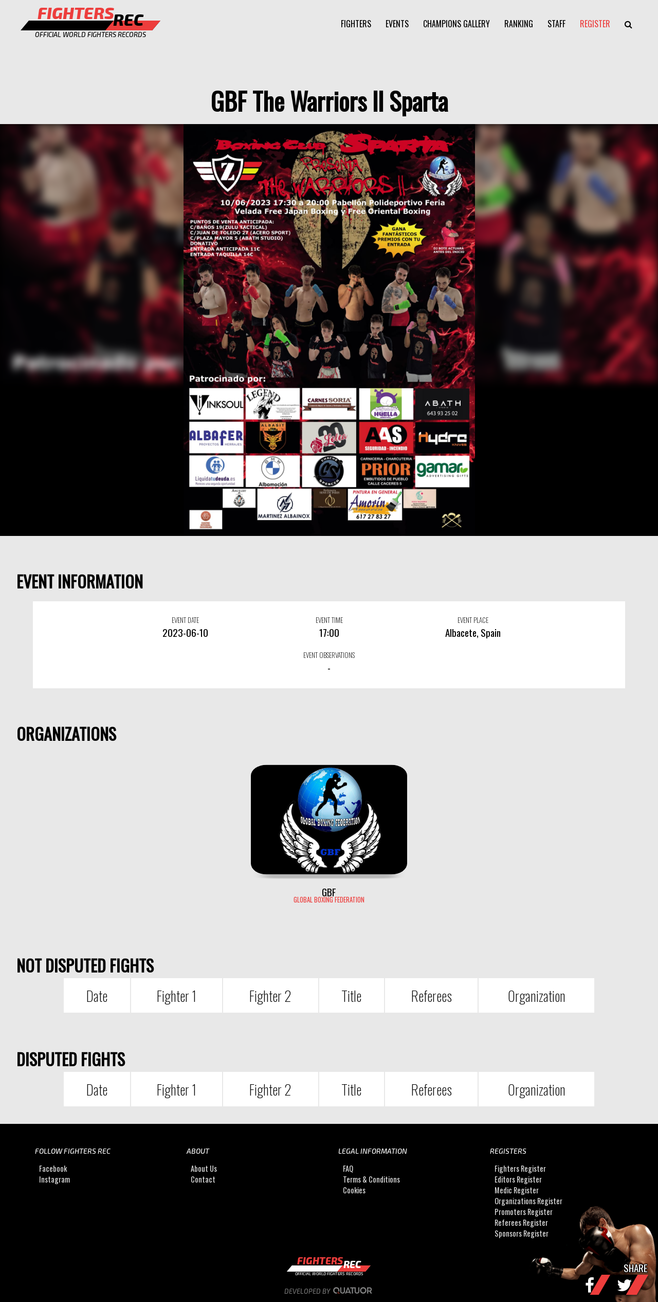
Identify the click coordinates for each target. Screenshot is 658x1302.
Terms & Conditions (371, 1179)
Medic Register (517, 1190)
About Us (204, 1168)
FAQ (348, 1168)
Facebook (53, 1168)
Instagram (54, 1179)
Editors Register (518, 1179)
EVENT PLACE (473, 620)
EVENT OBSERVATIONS (329, 655)
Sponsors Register (522, 1233)
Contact (203, 1179)
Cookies (354, 1190)
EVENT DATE (185, 620)
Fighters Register (520, 1168)
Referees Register (521, 1222)
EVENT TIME (329, 620)
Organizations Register (528, 1201)
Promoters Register (524, 1212)
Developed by (329, 1291)
